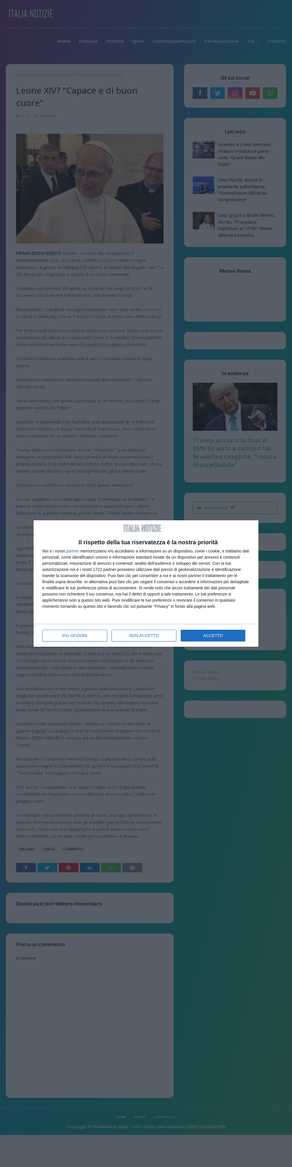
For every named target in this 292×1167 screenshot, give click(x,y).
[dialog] (146, 583)
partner (72, 551)
